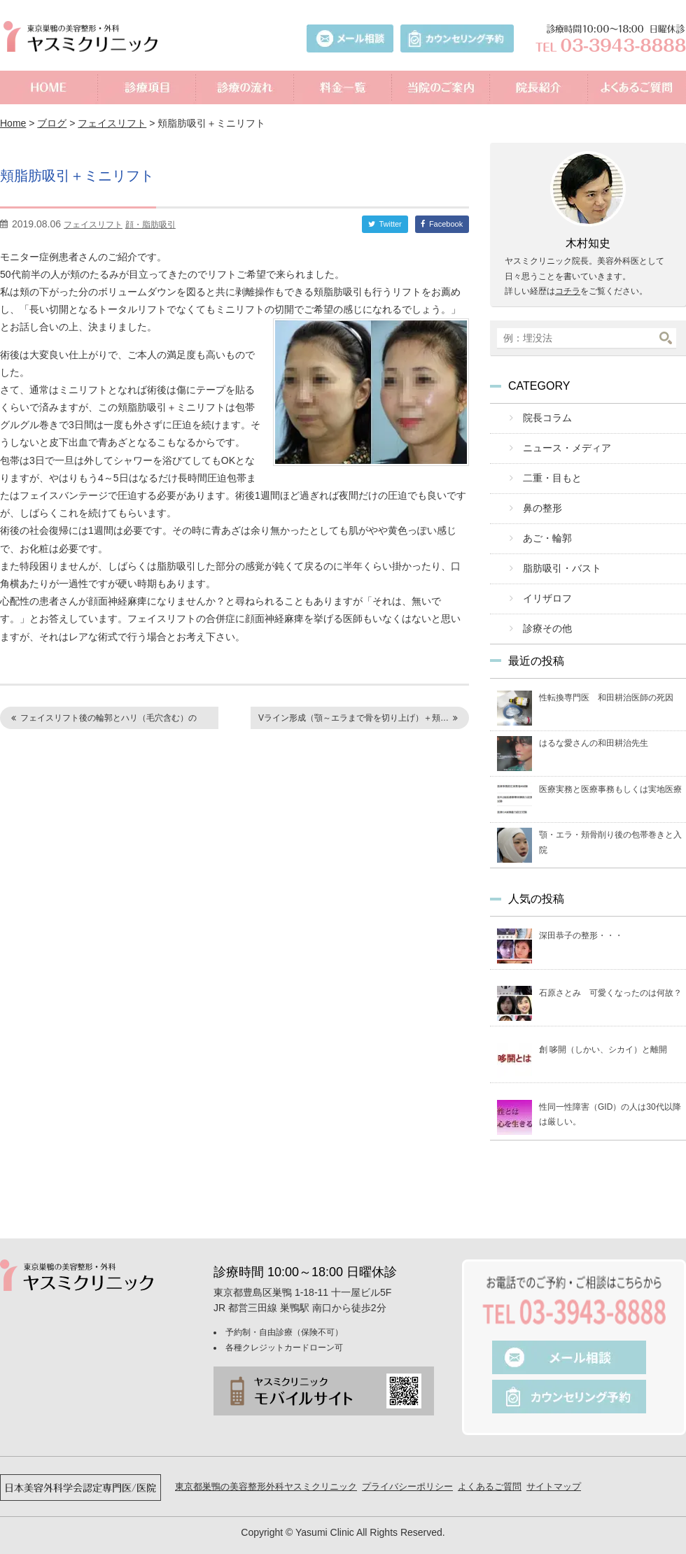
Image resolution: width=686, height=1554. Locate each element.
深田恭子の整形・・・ (581, 919)
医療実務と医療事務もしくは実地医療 (610, 772)
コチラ (567, 291)
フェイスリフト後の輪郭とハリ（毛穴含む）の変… (102, 721)
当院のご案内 (441, 87)
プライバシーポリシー (407, 1469)
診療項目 (147, 87)
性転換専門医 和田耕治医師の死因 (606, 681)
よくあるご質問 (637, 87)
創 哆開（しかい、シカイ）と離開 (603, 1033)
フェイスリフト (112, 123)
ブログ (51, 123)
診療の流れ (245, 87)
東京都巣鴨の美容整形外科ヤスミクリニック (266, 1469)
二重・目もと (548, 473)
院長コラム (543, 417)
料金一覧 (343, 87)
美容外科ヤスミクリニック (84, 36)
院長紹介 (539, 87)
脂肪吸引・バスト (557, 557)
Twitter (390, 224)
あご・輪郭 (543, 529)
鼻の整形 (539, 501)
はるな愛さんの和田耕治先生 (593, 726)
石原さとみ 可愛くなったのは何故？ (610, 976)
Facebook (446, 224)
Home (13, 123)
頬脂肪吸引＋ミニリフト (94, 174)
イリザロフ (543, 585)
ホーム (49, 87)
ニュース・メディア (562, 445)
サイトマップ (553, 1469)
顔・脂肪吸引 (150, 224)
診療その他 (543, 613)
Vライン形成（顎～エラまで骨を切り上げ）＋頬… (353, 718)
